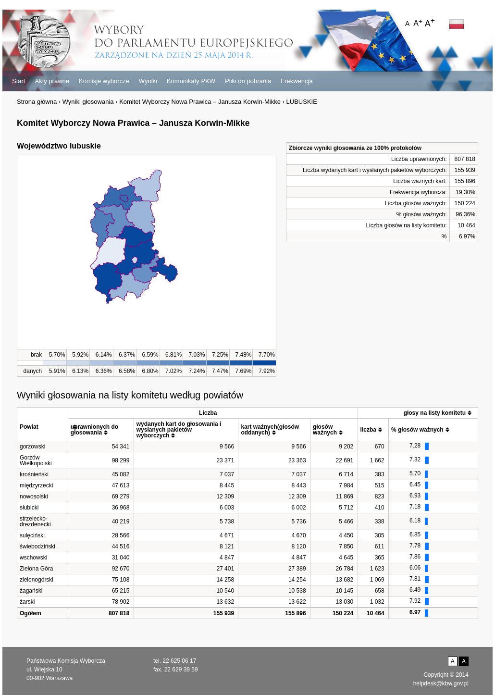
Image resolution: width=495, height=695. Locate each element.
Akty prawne (52, 81)
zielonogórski (36, 579)
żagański (31, 590)
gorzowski (32, 446)
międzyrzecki (36, 485)
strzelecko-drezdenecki (35, 521)
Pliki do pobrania (248, 81)
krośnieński (34, 474)
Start (18, 81)
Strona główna (37, 101)
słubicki (29, 507)
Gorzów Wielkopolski (36, 460)
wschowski (33, 557)
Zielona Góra (36, 568)
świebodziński (37, 546)
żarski (27, 601)
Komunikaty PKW (191, 81)
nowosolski (34, 496)
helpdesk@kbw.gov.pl (441, 683)
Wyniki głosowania (88, 101)
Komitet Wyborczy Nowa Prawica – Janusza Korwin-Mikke (200, 101)
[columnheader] (42, 424)
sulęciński (32, 535)
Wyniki (148, 81)
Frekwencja (296, 81)
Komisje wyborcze (104, 81)
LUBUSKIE (301, 101)
